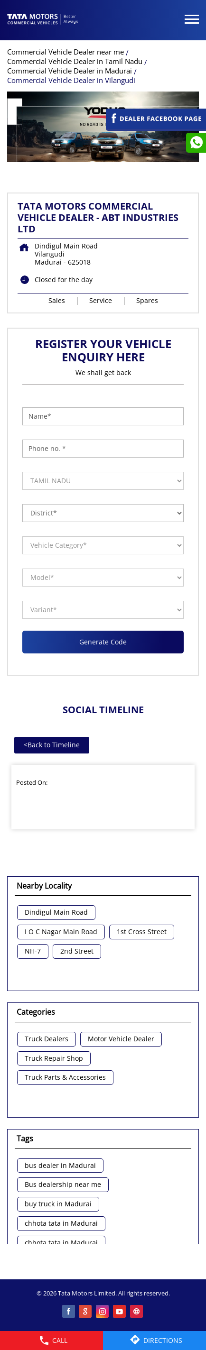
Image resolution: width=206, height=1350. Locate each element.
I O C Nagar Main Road (61, 932)
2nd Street (77, 951)
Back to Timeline (52, 744)
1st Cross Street (142, 932)
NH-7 (33, 951)
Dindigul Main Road (56, 913)
